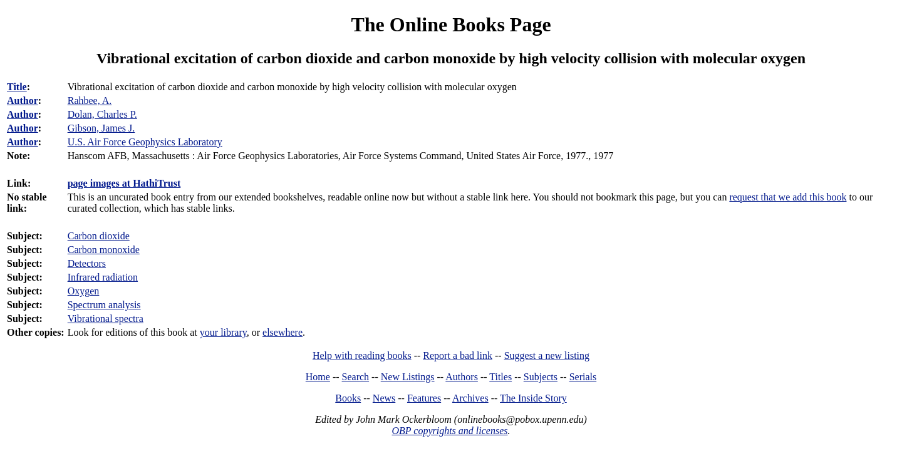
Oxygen (84, 291)
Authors (461, 376)
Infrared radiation (103, 277)
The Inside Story (533, 398)
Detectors (87, 263)
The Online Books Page (451, 24)
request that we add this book (787, 197)
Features (424, 398)
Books (348, 398)
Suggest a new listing (546, 355)
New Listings (408, 376)
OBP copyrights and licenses (449, 430)
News (384, 398)
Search (356, 376)
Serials (583, 376)
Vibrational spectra (105, 318)
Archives (470, 398)
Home (318, 376)
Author (22, 100)
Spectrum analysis (104, 304)
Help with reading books (362, 355)
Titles (500, 376)
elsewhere (282, 332)
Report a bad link (457, 355)
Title (17, 86)
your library (223, 332)
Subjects (540, 376)
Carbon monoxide (104, 249)
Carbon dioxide (99, 236)
